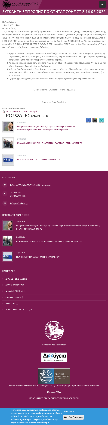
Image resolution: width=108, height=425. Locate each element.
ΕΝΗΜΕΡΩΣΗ (12, 297)
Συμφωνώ (69, 412)
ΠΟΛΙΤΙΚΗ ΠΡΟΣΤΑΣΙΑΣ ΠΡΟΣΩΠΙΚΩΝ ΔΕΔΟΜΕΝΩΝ (54, 398)
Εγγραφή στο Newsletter (54, 345)
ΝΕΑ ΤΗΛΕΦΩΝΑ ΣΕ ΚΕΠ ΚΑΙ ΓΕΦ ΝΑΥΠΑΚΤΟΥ (38, 159)
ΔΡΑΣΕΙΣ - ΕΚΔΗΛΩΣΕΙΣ (16, 279)
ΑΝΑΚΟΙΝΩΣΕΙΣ (13, 291)
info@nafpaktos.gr (19, 203)
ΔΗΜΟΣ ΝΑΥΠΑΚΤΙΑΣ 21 (17, 309)
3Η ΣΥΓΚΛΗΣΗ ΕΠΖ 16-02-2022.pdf (21, 111)
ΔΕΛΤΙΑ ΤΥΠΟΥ (12, 285)
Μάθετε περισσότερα (39, 423)
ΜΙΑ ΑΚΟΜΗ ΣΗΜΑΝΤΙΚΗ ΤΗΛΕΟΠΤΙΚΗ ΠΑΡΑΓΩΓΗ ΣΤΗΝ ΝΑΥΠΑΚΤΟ (50, 143)
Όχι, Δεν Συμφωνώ (73, 418)
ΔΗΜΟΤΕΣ (10, 303)
